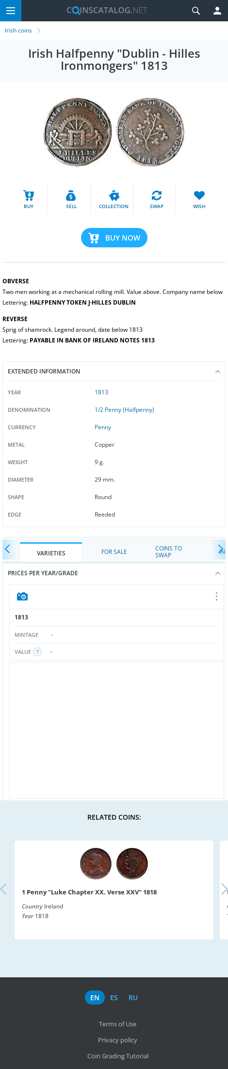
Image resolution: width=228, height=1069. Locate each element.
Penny (103, 427)
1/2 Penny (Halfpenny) (124, 409)
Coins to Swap (168, 551)
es (114, 997)
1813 (101, 392)
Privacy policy (117, 1040)
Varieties (51, 553)
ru (133, 997)
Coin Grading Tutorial (117, 1056)
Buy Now (122, 238)
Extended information (114, 371)
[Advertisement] (116, 730)
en (94, 997)
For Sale (114, 552)
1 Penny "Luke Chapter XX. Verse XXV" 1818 (89, 892)
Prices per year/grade (114, 573)
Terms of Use (117, 1024)
